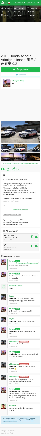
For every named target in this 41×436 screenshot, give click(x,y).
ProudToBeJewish (15, 286)
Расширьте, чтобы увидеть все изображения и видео (20, 163)
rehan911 (12, 406)
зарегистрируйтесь (10, 421)
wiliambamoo (14, 341)
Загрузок (8, 170)
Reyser (11, 296)
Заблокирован (24, 341)
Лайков (18, 170)
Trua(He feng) (18, 81)
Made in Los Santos (7, 433)
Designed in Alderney (8, 431)
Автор (17, 261)
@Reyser (12, 311)
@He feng (12, 298)
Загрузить (20, 69)
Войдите (29, 419)
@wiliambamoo (14, 354)
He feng (12, 261)
